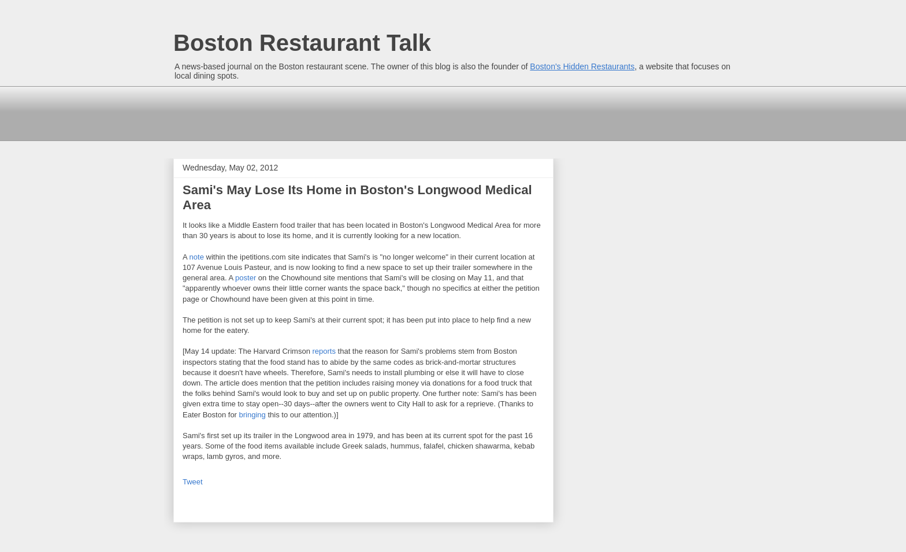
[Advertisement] (383, 112)
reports (323, 351)
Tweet (193, 481)
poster (245, 277)
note (197, 257)
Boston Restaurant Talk (302, 42)
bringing (252, 414)
